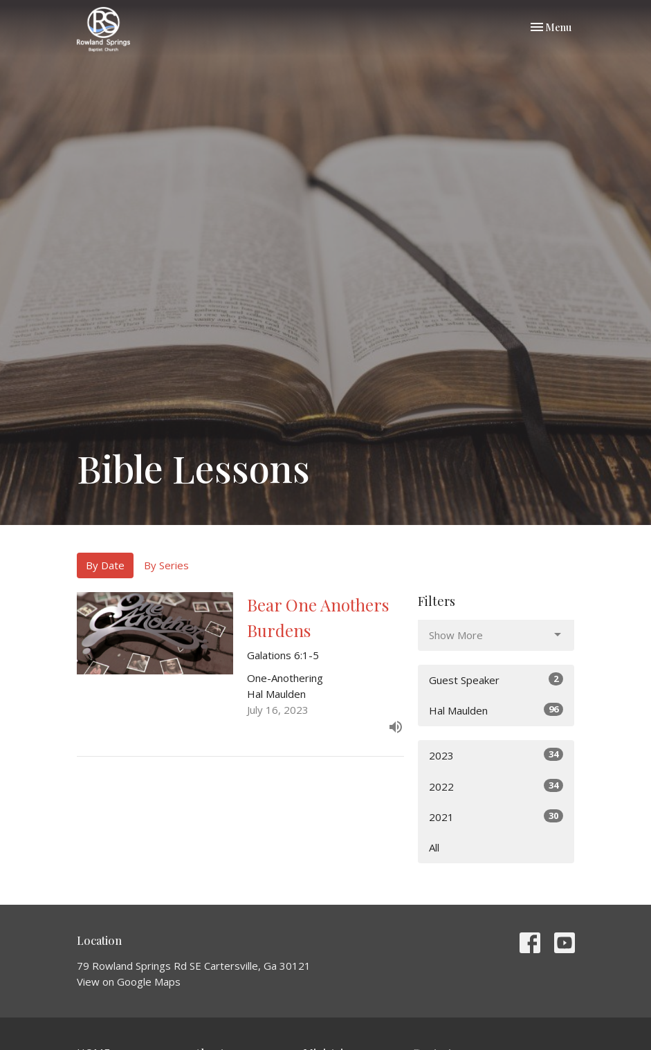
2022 (496, 786)
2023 (496, 755)
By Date (105, 565)
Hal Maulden (496, 710)
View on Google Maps (129, 981)
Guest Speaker (496, 679)
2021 (496, 816)
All (434, 847)
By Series (166, 565)
